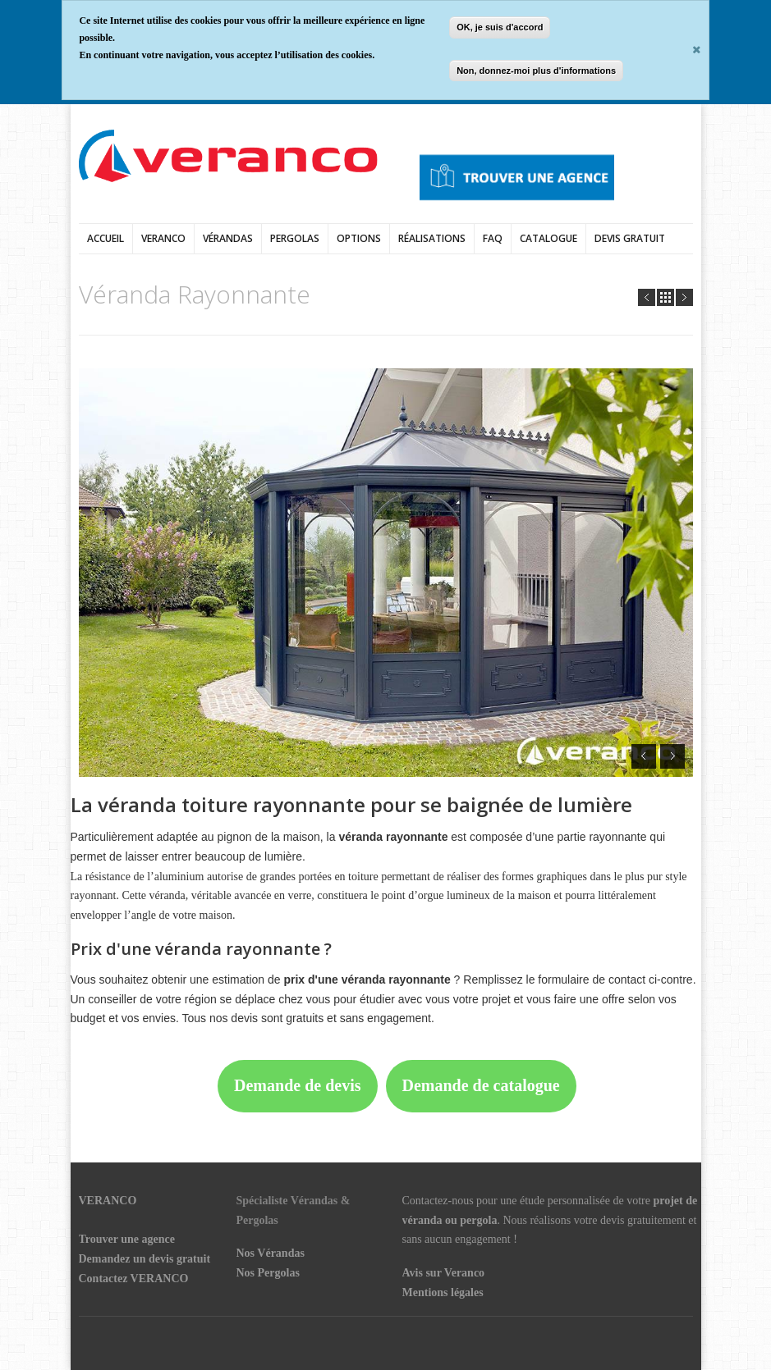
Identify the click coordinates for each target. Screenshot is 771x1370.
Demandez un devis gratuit (145, 1259)
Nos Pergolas (268, 1273)
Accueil (105, 238)
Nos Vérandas (270, 1253)
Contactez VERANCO (134, 1278)
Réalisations (432, 238)
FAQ (493, 238)
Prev (646, 297)
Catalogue (548, 238)
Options (359, 238)
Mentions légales (443, 1292)
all (665, 297)
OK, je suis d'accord (500, 27)
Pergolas (294, 238)
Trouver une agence (127, 1239)
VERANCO (108, 1200)
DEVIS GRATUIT (629, 238)
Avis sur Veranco (443, 1273)
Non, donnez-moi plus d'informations (536, 70)
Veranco (163, 238)
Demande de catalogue (481, 1085)
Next (684, 297)
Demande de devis (297, 1085)
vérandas (228, 238)
